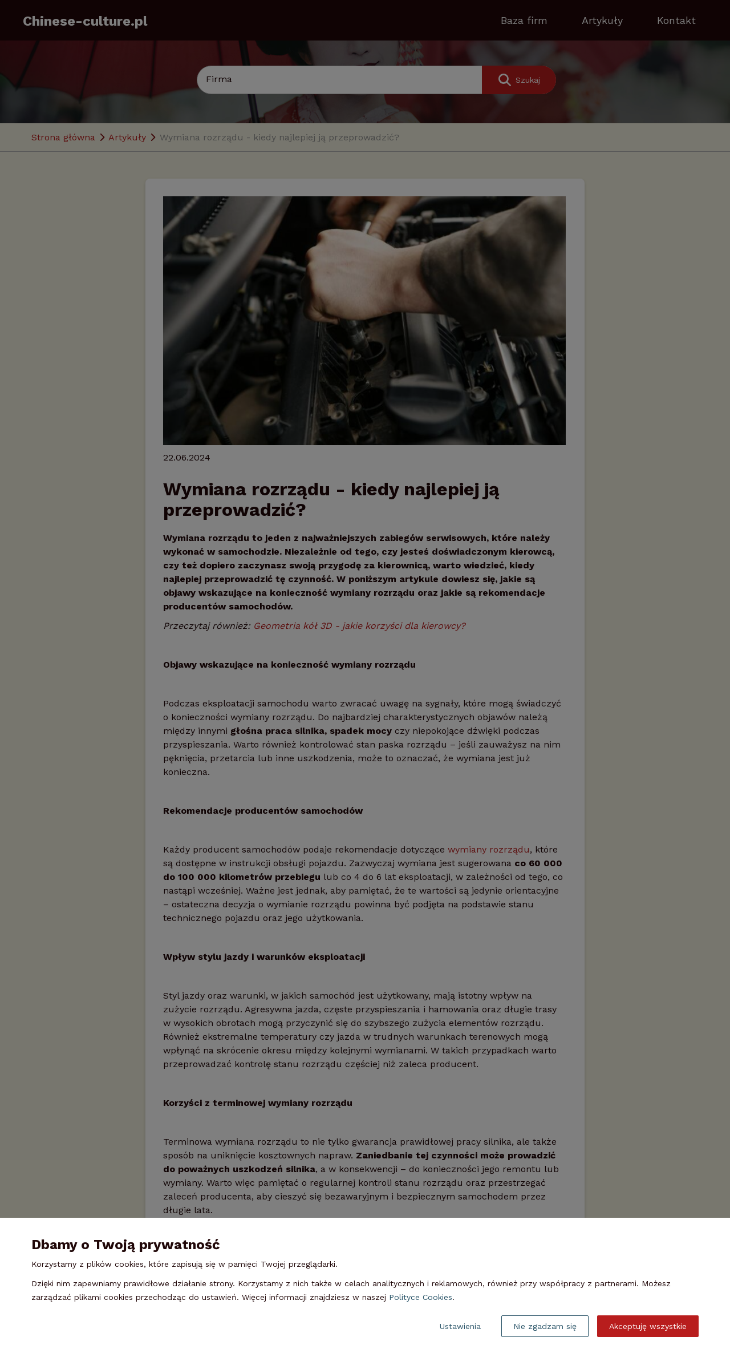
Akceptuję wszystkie (648, 1326)
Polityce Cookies (420, 1297)
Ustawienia (460, 1326)
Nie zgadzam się (545, 1326)
